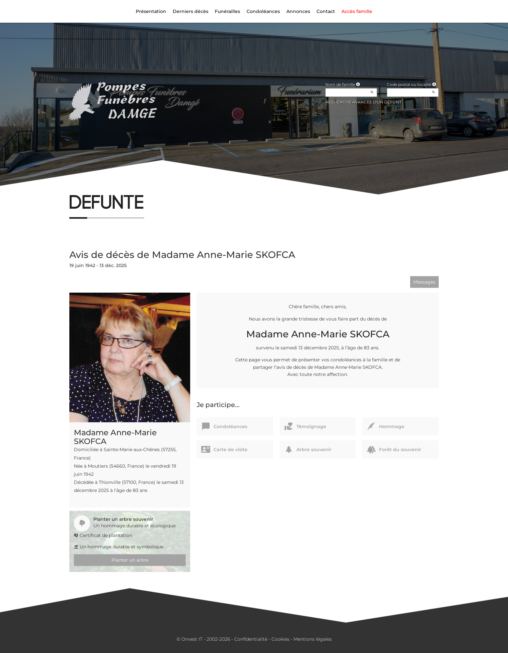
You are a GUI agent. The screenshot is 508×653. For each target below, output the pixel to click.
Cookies (280, 639)
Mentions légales (313, 639)
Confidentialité (250, 639)
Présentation (151, 11)
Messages (424, 282)
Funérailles (227, 11)
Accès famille (356, 11)
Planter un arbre (129, 560)
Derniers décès (190, 11)
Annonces (298, 11)
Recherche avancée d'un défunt (363, 101)
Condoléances (263, 11)
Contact (326, 11)
